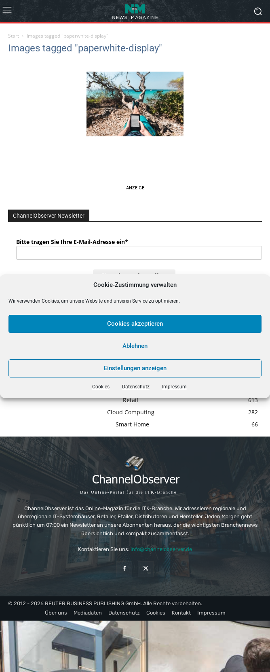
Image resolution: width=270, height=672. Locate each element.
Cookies (101, 387)
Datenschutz (136, 387)
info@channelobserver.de (161, 549)
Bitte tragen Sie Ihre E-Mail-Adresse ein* (72, 242)
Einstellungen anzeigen (135, 368)
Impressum (174, 387)
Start (13, 35)
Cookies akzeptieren (135, 323)
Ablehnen (135, 346)
